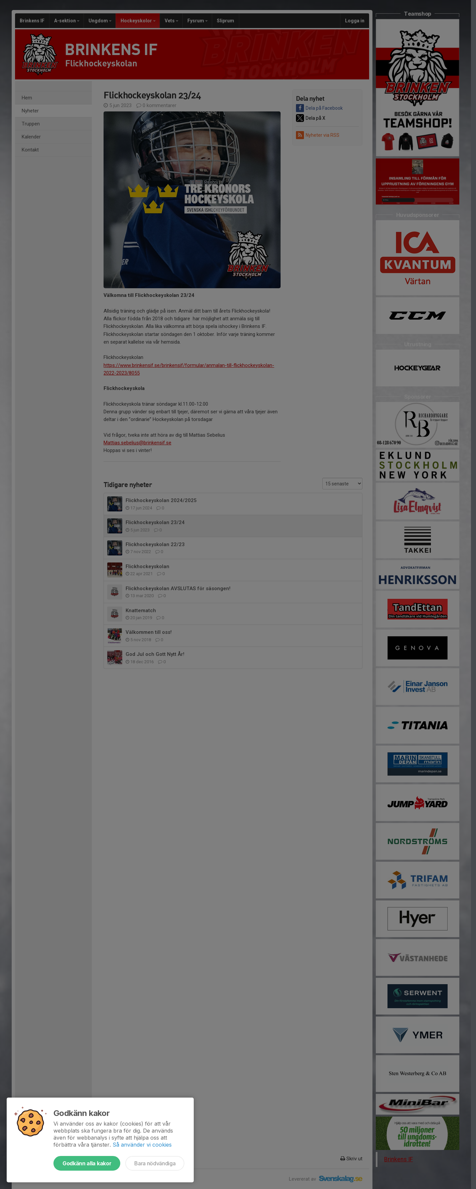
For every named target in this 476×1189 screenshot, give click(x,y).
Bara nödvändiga (154, 1163)
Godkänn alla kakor (86, 1163)
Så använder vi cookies (142, 1144)
